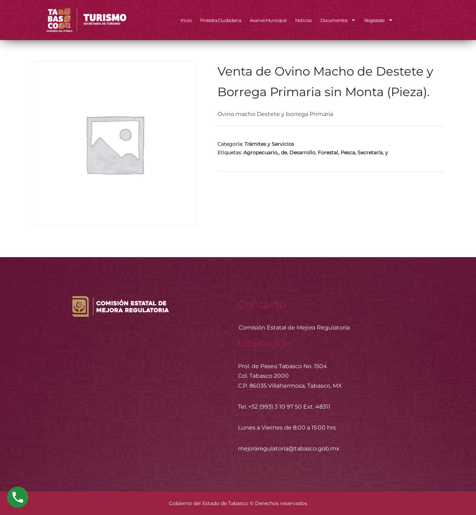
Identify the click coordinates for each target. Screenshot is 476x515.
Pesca (348, 152)
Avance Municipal (268, 20)
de (284, 152)
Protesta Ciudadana (220, 20)
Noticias (303, 20)
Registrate (378, 20)
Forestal (328, 152)
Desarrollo (302, 152)
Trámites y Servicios (269, 144)
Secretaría (370, 152)
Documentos (338, 20)
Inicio (186, 20)
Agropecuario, (260, 152)
